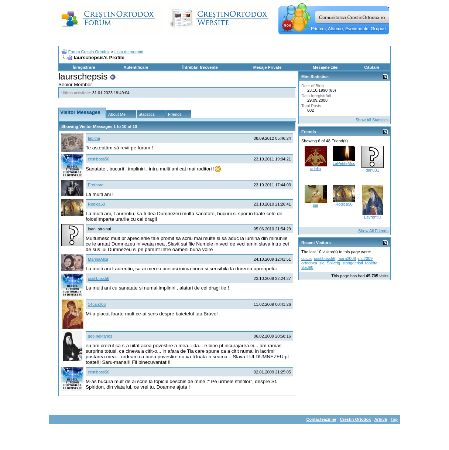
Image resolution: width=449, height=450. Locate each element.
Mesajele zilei (326, 67)
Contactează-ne (321, 419)
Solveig (333, 263)
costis (306, 258)
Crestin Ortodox (355, 419)
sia (315, 205)
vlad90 (307, 267)
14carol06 (97, 304)
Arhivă (380, 419)
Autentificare (135, 67)
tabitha (94, 138)
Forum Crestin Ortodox (89, 52)
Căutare (371, 67)
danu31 (372, 170)
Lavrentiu (372, 217)
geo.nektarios (100, 336)
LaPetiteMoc (344, 163)
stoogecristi (352, 263)
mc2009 (365, 258)
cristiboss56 (98, 159)
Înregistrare (84, 67)
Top (394, 419)
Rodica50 (96, 204)
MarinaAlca (98, 259)
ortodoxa (309, 263)
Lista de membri (128, 52)
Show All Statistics (372, 120)
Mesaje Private (267, 67)
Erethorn (95, 185)
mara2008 (346, 258)
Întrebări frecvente (200, 67)
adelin (315, 168)
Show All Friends (373, 231)
